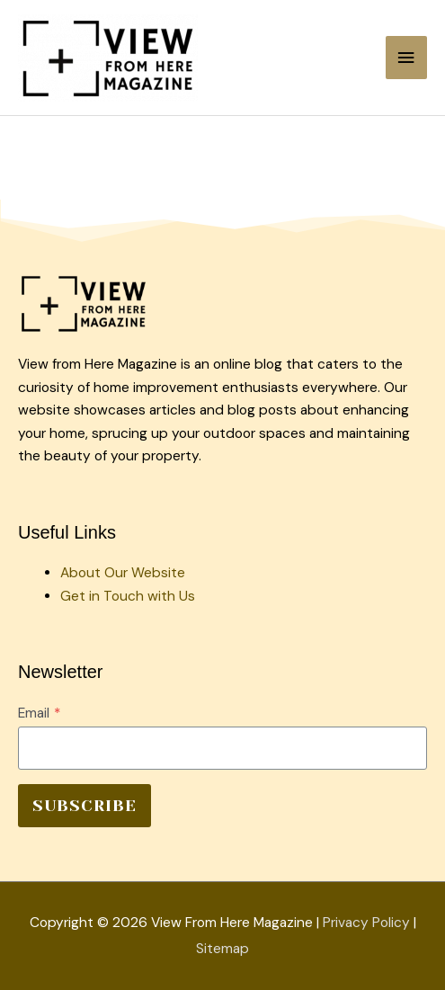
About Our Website (122, 573)
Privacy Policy (366, 923)
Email (39, 713)
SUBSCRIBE (84, 806)
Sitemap (222, 949)
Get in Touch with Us (127, 596)
